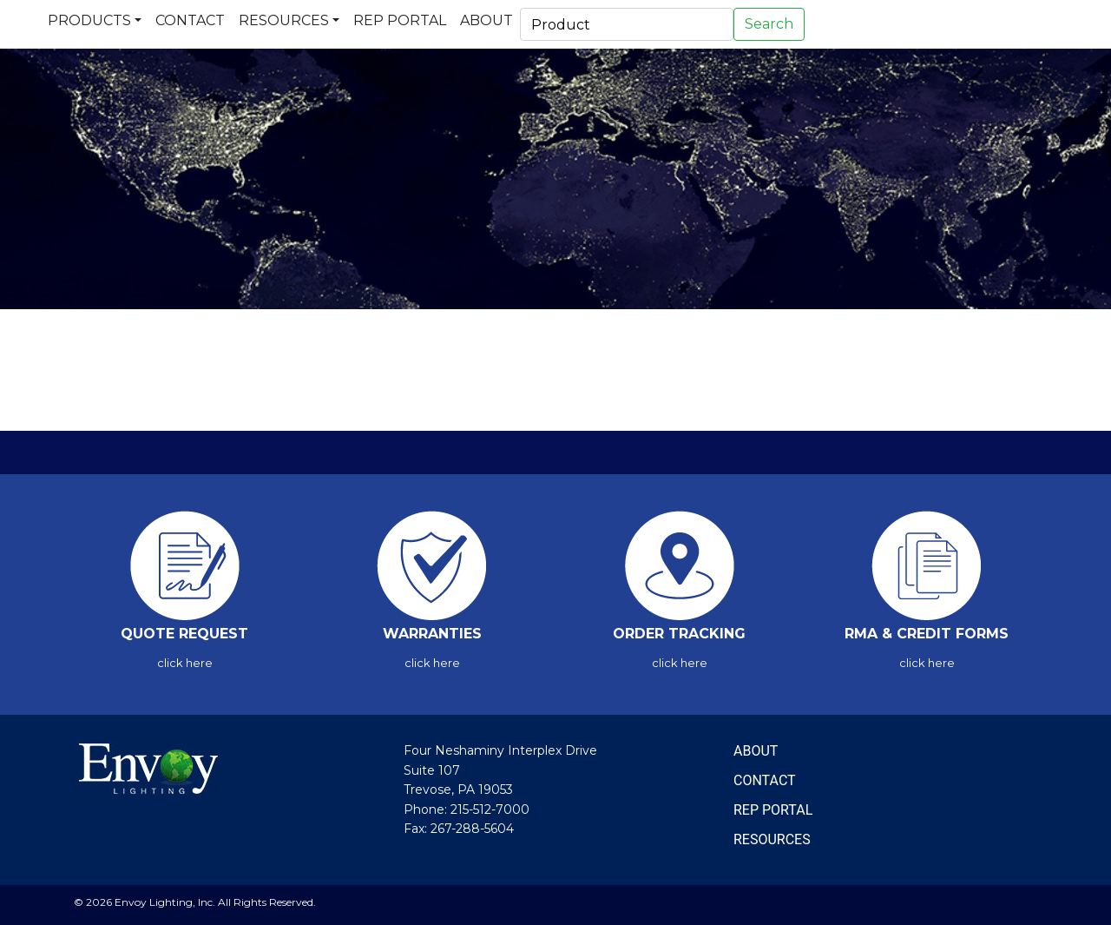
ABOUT (755, 751)
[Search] (626, 24)
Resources (284, 20)
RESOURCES (772, 839)
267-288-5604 (472, 828)
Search (769, 24)
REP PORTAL (772, 810)
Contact (190, 20)
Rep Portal (399, 20)
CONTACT (764, 780)
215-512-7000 (489, 809)
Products (89, 20)
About (486, 20)
